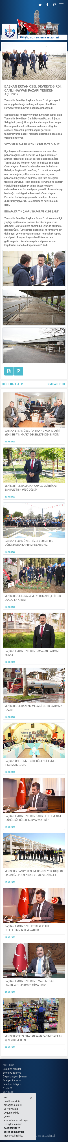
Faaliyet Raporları (12, 1080)
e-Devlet (7, 1088)
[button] (40, 4)
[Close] (31, 1097)
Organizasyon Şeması (15, 1076)
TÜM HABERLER (55, 384)
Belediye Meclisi (12, 1068)
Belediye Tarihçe (12, 1072)
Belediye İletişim (12, 1084)
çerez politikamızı (14, 1131)
